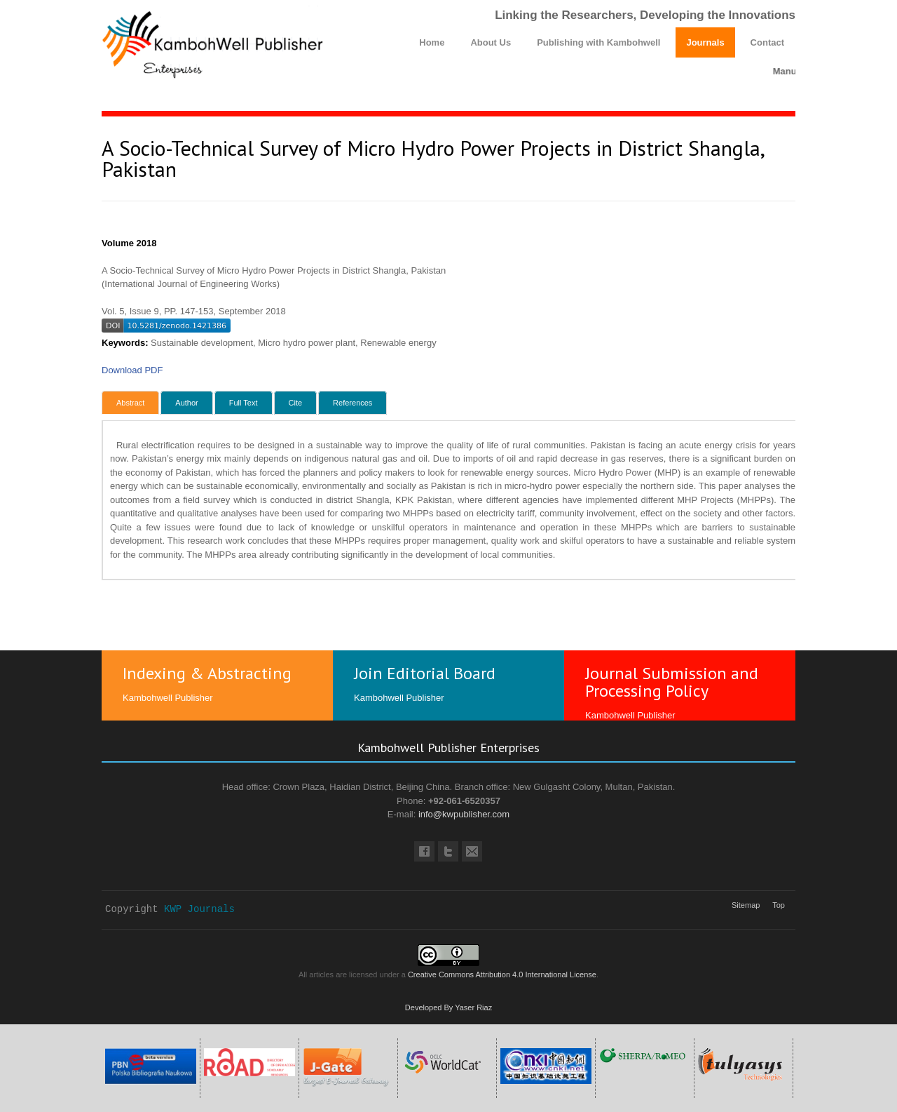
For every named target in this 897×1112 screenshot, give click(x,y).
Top (778, 905)
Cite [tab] (296, 402)
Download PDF (132, 370)
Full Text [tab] (243, 402)
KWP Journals (199, 909)
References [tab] (352, 402)
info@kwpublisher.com (463, 814)
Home (431, 42)
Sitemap (746, 905)
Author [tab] (186, 402)
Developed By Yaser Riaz (448, 1007)
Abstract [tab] (130, 402)
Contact (767, 42)
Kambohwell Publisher (168, 697)
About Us (490, 42)
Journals (705, 42)
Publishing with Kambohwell (598, 42)
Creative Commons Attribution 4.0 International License (502, 974)
